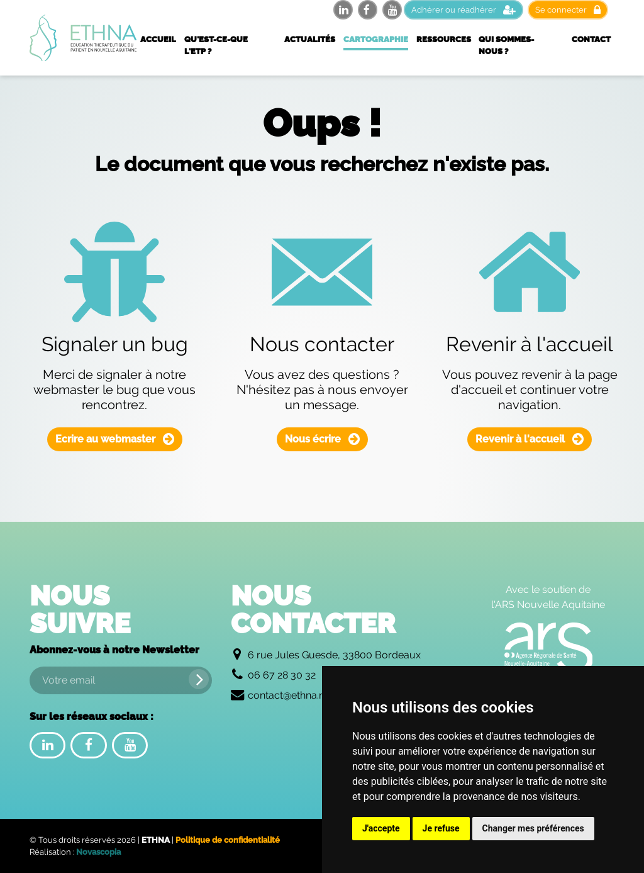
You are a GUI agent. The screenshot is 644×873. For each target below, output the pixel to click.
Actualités (309, 39)
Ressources (443, 39)
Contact (591, 39)
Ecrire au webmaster (114, 439)
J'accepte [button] (381, 828)
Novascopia (98, 852)
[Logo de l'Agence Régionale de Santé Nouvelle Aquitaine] (548, 647)
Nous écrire (322, 439)
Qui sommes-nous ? (506, 45)
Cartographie (375, 39)
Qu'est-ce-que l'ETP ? (216, 45)
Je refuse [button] (441, 828)
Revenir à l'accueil (529, 439)
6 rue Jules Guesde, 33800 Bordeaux (334, 655)
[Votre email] (121, 680)
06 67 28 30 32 (282, 675)
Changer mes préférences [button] (533, 828)
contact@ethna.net (290, 695)
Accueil (158, 39)
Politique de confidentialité (227, 840)
